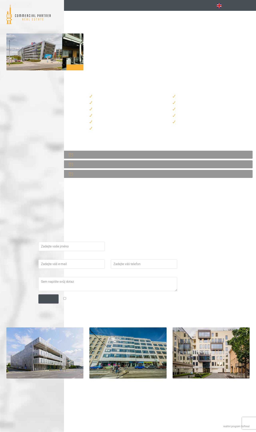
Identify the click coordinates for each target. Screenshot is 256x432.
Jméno (106, 267)
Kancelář (79, 179)
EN (221, 5)
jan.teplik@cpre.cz (115, 231)
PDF (105, 179)
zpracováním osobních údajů (166, 326)
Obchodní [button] (190, 5)
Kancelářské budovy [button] (110, 5)
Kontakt (246, 5)
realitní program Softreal (236, 426)
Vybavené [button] (150, 5)
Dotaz (105, 302)
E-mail (105, 285)
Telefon (157, 285)
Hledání (76, 5)
